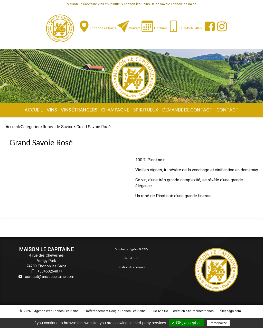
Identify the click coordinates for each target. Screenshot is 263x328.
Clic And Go (160, 311)
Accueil (34, 110)
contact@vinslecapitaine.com (49, 277)
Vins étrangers (79, 110)
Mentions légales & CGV (131, 249)
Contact (134, 28)
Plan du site (131, 258)
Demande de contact (187, 110)
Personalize (218, 323)
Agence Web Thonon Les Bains (56, 311)
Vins (52, 110)
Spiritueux (145, 110)
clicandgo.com (230, 311)
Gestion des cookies (131, 267)
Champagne (115, 110)
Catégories (31, 126)
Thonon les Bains (103, 28)
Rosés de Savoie (58, 126)
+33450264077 (49, 271)
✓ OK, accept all (187, 323)
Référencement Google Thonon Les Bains (116, 311)
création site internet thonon (193, 311)
